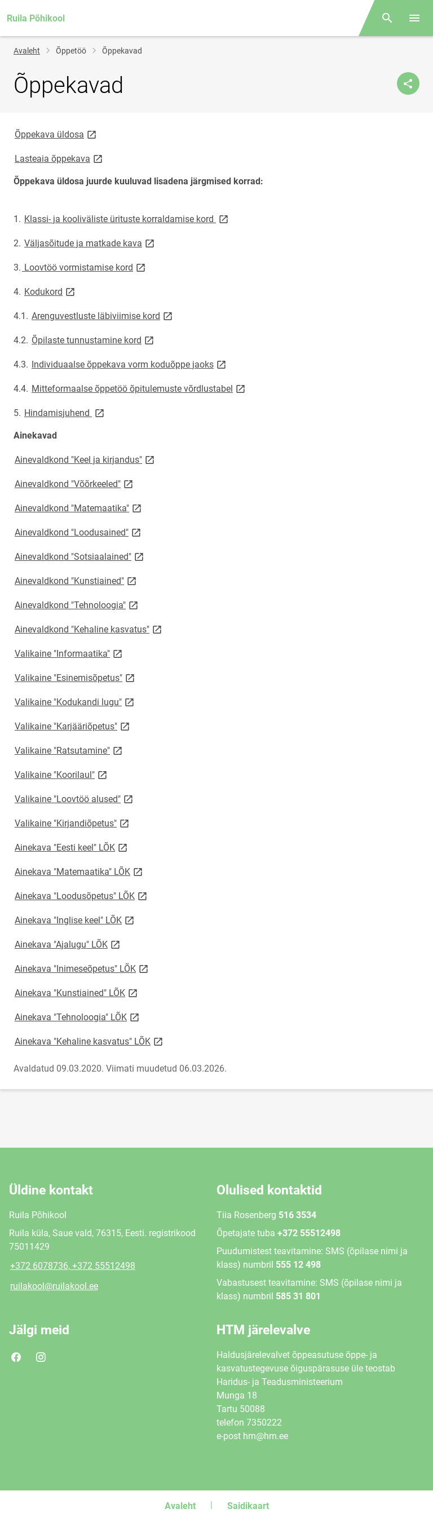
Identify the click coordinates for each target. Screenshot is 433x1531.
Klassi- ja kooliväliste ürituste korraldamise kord (127, 218)
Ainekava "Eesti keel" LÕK (72, 847)
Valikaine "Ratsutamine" (69, 750)
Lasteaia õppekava (59, 158)
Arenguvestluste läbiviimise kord (103, 315)
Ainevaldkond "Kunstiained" (76, 580)
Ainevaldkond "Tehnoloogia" (77, 604)
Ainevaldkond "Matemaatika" (79, 508)
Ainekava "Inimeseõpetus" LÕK (82, 968)
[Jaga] (408, 83)
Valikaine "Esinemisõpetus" (75, 677)
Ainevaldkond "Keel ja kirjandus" (85, 459)
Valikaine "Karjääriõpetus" (73, 726)
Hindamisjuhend (65, 412)
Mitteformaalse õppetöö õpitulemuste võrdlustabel (139, 388)
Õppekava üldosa (56, 134)
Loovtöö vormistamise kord (84, 267)
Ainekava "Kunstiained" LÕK (77, 992)
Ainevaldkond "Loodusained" (79, 532)
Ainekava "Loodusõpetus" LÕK (82, 895)
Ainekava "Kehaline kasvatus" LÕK (90, 1041)
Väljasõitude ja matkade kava (90, 243)
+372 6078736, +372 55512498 (72, 1265)
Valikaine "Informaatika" (69, 653)
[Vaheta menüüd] (414, 18)
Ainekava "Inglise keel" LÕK (75, 920)
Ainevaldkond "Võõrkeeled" (75, 483)
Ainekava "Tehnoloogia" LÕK (78, 1017)
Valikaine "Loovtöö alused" (75, 798)
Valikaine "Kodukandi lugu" (75, 701)
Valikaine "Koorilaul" (62, 774)
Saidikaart (248, 1506)
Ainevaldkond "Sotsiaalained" (80, 556)
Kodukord (50, 291)
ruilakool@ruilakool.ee (54, 1286)
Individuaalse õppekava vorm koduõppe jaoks (130, 364)
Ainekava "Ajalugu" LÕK (68, 944)
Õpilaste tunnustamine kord (94, 340)
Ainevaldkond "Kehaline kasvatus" (89, 629)
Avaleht (27, 50)
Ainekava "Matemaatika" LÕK (79, 871)
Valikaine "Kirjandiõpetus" (73, 823)
